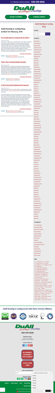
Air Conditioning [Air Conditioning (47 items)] (38, 266)
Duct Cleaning (11, 110)
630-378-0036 (38, 2)
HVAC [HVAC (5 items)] (40, 291)
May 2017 (36, 88)
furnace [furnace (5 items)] (50, 285)
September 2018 (38, 54)
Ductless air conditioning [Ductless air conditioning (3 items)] (46, 282)
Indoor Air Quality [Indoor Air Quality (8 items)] (48, 291)
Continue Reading (25, 54)
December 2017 (37, 73)
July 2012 (36, 214)
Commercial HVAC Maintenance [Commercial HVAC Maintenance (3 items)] (42, 279)
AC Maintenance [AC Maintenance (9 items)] (40, 261)
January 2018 (37, 71)
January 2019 (37, 45)
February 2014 (37, 173)
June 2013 (36, 190)
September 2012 (38, 209)
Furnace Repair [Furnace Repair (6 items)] (47, 287)
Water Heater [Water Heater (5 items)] (38, 296)
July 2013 (36, 188)
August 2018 (37, 56)
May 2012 (36, 218)
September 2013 (38, 183)
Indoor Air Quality (13, 56)
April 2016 (36, 116)
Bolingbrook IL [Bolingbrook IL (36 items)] (44, 274)
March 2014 (36, 170)
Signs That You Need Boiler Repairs (13, 62)
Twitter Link (3, 55)
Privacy (1, 391)
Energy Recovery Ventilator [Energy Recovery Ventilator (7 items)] (41, 283)
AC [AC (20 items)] (35, 261)
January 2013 (37, 201)
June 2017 (36, 86)
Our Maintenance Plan (39, 244)
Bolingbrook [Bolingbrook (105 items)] (37, 274)
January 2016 (37, 123)
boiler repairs (8, 74)
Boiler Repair (11, 78)
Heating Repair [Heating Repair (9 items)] (48, 290)
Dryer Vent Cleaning (38, 229)
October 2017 (37, 78)
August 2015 (37, 134)
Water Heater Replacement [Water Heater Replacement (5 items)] (41, 298)
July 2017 (36, 84)
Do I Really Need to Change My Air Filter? (15, 38)
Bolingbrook (15, 55)
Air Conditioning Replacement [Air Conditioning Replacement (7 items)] (41, 272)
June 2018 (36, 60)
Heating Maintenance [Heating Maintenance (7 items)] (39, 290)
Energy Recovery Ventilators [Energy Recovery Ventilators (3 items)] (41, 285)
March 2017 (36, 93)
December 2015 (37, 125)
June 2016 (36, 112)
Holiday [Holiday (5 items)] (36, 291)
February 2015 (37, 147)
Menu (4, 2)
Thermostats (37, 248)
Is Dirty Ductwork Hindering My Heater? (15, 85)
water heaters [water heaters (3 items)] (38, 299)
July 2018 (36, 58)
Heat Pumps (37, 238)
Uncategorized (37, 251)
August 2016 (37, 108)
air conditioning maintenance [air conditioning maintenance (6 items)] (41, 269)
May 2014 (36, 166)
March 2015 (36, 145)
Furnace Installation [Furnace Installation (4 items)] (39, 287)
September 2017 (38, 80)
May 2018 (36, 62)
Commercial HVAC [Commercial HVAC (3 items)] (39, 277)
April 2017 (36, 91)
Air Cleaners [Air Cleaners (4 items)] (45, 263)
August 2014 (37, 160)
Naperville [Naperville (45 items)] (37, 293)
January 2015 (37, 149)
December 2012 (37, 203)
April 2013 (36, 194)
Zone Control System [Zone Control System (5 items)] (46, 299)
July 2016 (36, 110)
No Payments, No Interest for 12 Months (27, 355)
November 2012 (37, 205)
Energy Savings (37, 233)
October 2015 (37, 129)
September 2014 (38, 158)
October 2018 (37, 52)
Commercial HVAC (38, 227)
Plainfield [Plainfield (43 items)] (42, 293)
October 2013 (37, 181)
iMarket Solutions (22, 391)
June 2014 (36, 164)
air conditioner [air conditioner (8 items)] (38, 265)
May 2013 (36, 192)
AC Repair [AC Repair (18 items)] (47, 261)
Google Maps (31, 345)
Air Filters (10, 55)
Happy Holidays (37, 235)
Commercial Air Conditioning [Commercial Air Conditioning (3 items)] (41, 276)
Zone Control (37, 255)
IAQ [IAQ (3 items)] (43, 291)
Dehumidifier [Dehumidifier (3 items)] (37, 280)
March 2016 (36, 119)
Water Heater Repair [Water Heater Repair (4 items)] (46, 296)
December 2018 (37, 47)
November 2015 (37, 127)
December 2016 (37, 99)
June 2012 (36, 216)
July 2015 (36, 136)
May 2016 (36, 114)
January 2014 (37, 175)
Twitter (26, 345)
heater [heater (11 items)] (38, 288)
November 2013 (37, 179)
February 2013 (37, 199)
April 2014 (36, 168)
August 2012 (37, 211)
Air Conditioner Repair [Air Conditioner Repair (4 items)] (47, 265)
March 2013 (36, 196)
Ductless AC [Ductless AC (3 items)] (37, 282)
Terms (4, 391)
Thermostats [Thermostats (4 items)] (44, 294)
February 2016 (37, 121)
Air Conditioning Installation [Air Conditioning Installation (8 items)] (41, 268)
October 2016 (37, 103)
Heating (11, 80)
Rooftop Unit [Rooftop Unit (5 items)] (37, 294)
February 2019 (37, 43)
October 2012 (37, 207)
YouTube (29, 345)
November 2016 (37, 101)
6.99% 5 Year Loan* (27, 364)
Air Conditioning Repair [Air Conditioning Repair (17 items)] (40, 271)
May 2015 (36, 140)
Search (48, 33)
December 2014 (37, 151)
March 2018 (36, 67)
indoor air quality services (14, 90)
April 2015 (36, 142)
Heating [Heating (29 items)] (43, 288)
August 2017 (37, 82)
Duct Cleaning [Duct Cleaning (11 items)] (44, 280)
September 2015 (38, 132)
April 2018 (36, 65)
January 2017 (37, 97)
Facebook (23, 345)
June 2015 (36, 138)
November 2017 (37, 75)
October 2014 (37, 155)
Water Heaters (37, 253)
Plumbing (36, 246)
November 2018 (37, 49)
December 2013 (37, 177)
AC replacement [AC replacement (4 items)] (38, 263)
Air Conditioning (38, 225)
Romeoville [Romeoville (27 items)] (48, 293)
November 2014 (37, 153)
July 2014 (36, 162)
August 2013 (37, 186)
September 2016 (38, 106)
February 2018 (37, 69)
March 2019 (36, 41)
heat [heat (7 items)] (36, 288)
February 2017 (37, 95)
